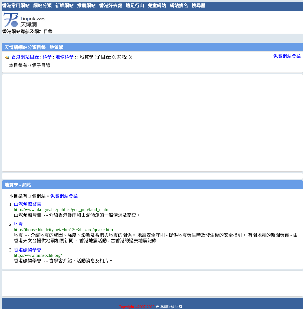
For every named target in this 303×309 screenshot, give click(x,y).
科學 (47, 56)
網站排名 (179, 5)
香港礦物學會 (27, 249)
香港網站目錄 (25, 56)
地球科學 (64, 56)
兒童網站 (157, 5)
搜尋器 (198, 5)
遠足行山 (135, 5)
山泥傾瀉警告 (27, 204)
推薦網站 (86, 5)
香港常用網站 (15, 5)
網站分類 (42, 5)
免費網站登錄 (287, 56)
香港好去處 (110, 5)
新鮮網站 (64, 5)
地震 (18, 224)
